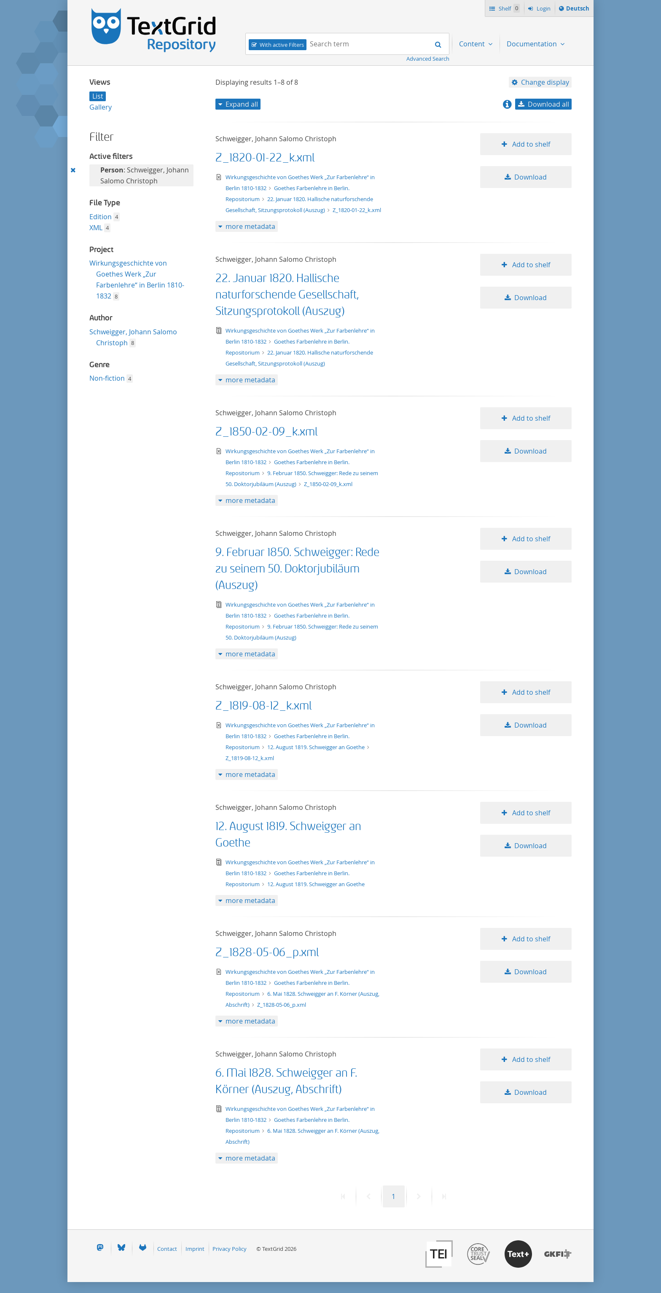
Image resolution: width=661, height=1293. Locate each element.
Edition (101, 216)
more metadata (250, 226)
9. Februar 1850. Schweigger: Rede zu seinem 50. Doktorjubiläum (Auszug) (297, 569)
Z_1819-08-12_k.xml (263, 705)
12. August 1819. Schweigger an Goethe (316, 747)
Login (543, 8)
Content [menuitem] (472, 43)
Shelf (508, 8)
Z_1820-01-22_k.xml (264, 157)
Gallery (100, 107)
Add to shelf (530, 144)
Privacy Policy (229, 1249)
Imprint (194, 1249)
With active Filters (282, 44)
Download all (548, 104)
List (97, 96)
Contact (167, 1249)
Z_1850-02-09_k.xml (266, 431)
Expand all (242, 104)
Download (530, 177)
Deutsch (577, 10)
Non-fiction (107, 378)
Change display (545, 82)
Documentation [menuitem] (533, 43)
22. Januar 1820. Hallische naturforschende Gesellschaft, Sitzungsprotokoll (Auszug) (287, 295)
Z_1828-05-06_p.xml (267, 952)
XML (96, 227)
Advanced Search (427, 58)
